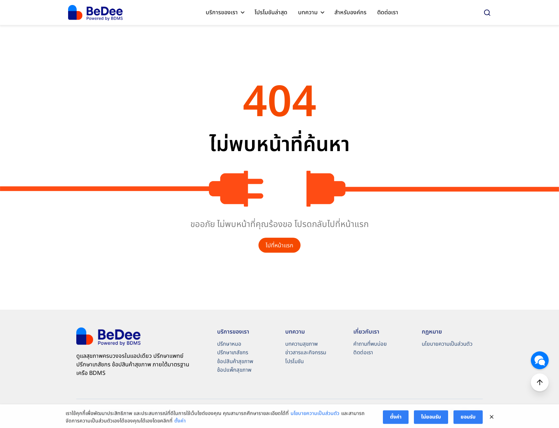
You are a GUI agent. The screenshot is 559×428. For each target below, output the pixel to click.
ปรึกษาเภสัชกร (232, 353)
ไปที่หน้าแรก (279, 245)
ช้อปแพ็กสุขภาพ (234, 370)
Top (540, 382)
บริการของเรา (222, 12)
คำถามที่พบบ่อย (370, 344)
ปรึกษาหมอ (229, 344)
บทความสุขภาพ (301, 344)
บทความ (308, 12)
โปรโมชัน (294, 361)
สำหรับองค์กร (350, 12)
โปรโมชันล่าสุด (271, 12)
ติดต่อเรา (387, 12)
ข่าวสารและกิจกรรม (305, 353)
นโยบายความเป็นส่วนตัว (447, 344)
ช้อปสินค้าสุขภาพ (235, 361)
